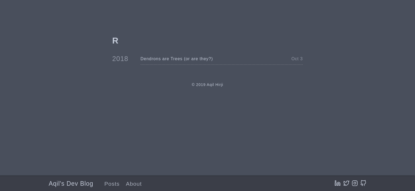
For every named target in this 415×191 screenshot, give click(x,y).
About (134, 184)
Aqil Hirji (215, 85)
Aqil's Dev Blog (71, 183)
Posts (112, 184)
